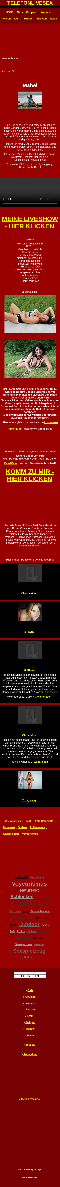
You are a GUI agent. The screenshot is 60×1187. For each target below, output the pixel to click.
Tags (38, 1169)
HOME (10, 12)
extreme (39, 944)
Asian (53, 18)
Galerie (20, 451)
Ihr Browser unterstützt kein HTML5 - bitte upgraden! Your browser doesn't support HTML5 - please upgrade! (30, 192)
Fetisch (6, 18)
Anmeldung (30, 1054)
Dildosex (29, 957)
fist (47, 931)
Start (20, 1169)
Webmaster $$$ (29, 1177)
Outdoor (29, 924)
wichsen (32, 931)
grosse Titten (23, 937)
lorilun (21, 931)
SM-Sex (21, 877)
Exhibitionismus (43, 821)
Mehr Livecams (30, 1099)
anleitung (38, 937)
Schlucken (21, 896)
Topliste (30, 1044)
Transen (42, 18)
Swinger (28, 18)
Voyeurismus (30, 833)
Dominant (33, 904)
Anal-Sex (15, 821)
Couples (31, 12)
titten (39, 897)
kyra (25, 911)
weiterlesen (44, 696)
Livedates (46, 12)
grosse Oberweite (23, 917)
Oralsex (22, 827)
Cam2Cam (10, 463)
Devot (27, 821)
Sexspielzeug (11, 833)
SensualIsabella (40, 911)
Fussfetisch (37, 877)
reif (41, 931)
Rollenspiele (37, 827)
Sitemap (29, 1169)
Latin (17, 18)
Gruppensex (23, 944)
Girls (20, 12)
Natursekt (9, 827)
